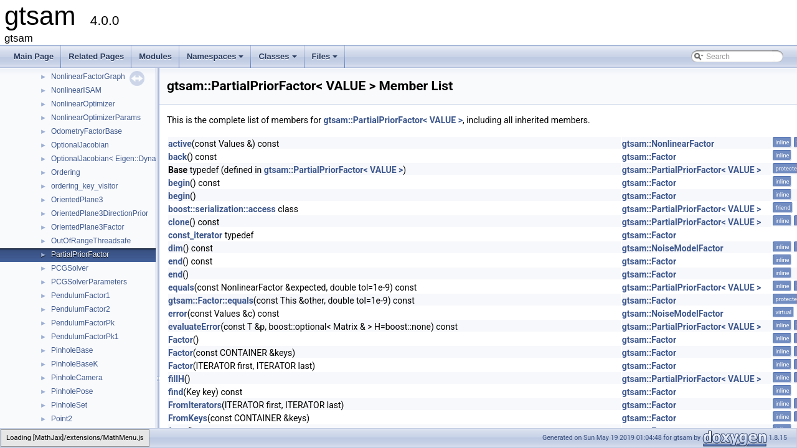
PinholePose (72, 391)
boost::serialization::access (222, 209)
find (175, 392)
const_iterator (195, 235)
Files (326, 60)
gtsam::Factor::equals (210, 301)
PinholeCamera (77, 377)
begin (179, 183)
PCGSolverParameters (89, 282)
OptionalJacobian (80, 145)
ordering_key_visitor (84, 186)
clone (178, 222)
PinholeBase (72, 350)
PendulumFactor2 (80, 309)
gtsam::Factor (649, 157)
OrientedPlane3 (77, 199)
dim (175, 248)
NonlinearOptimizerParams (96, 117)
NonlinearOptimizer (83, 104)
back (177, 157)
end (175, 261)
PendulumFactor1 (80, 295)
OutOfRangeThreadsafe (91, 240)
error (177, 314)
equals (181, 287)
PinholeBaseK (74, 364)
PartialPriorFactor (80, 254)
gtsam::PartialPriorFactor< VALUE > (393, 120)
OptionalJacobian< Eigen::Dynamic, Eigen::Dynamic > (140, 158)
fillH (176, 379)
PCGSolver (69, 268)
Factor (180, 340)
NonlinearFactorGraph (88, 76)
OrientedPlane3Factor (87, 227)
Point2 (61, 418)
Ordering (65, 172)
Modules (155, 56)
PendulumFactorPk (83, 323)
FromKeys (187, 418)
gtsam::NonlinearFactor (668, 144)
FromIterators (195, 405)
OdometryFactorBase (86, 131)
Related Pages (96, 56)
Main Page (34, 56)
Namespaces (216, 60)
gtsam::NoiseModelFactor (673, 248)
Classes (278, 60)
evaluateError (194, 327)
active (180, 144)
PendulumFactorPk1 (85, 336)
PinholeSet (69, 405)
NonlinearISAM (76, 90)
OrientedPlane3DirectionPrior (99, 213)
